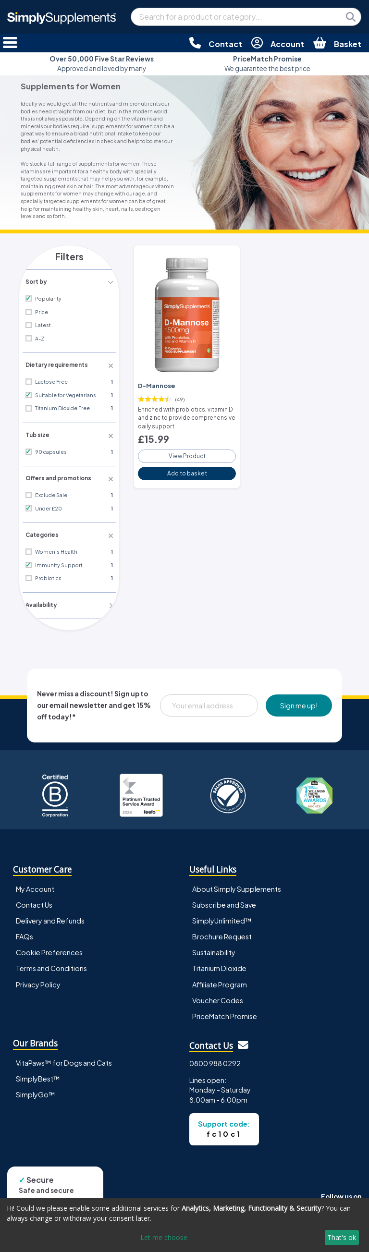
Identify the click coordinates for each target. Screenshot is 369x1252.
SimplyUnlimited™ (222, 917)
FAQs (24, 933)
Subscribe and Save (224, 901)
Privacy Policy (38, 980)
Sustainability (213, 949)
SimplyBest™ (38, 1075)
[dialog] (184, 1225)
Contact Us (34, 901)
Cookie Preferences (49, 949)
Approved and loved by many (101, 64)
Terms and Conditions (51, 964)
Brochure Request (222, 933)
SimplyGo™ (35, 1091)
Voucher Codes (217, 996)
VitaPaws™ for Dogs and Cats (64, 1059)
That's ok (341, 1237)
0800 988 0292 (215, 1060)
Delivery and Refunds (50, 917)
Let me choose (163, 1237)
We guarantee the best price (267, 64)
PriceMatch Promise (224, 1012)
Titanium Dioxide (219, 964)
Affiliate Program (219, 980)
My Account (35, 885)
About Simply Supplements (236, 885)
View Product (187, 452)
